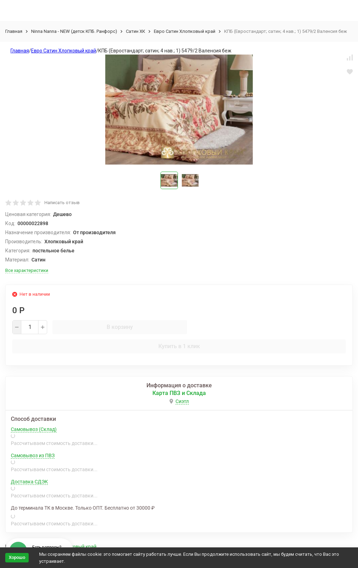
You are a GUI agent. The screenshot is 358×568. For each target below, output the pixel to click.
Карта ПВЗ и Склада (179, 393)
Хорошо (17, 557)
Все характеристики (26, 270)
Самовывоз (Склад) (34, 429)
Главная (13, 31)
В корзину (120, 327)
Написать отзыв (62, 202)
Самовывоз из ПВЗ (33, 455)
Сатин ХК (135, 31)
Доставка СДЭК (29, 481)
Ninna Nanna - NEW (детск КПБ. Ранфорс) (74, 31)
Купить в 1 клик (179, 346)
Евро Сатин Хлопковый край (184, 31)
